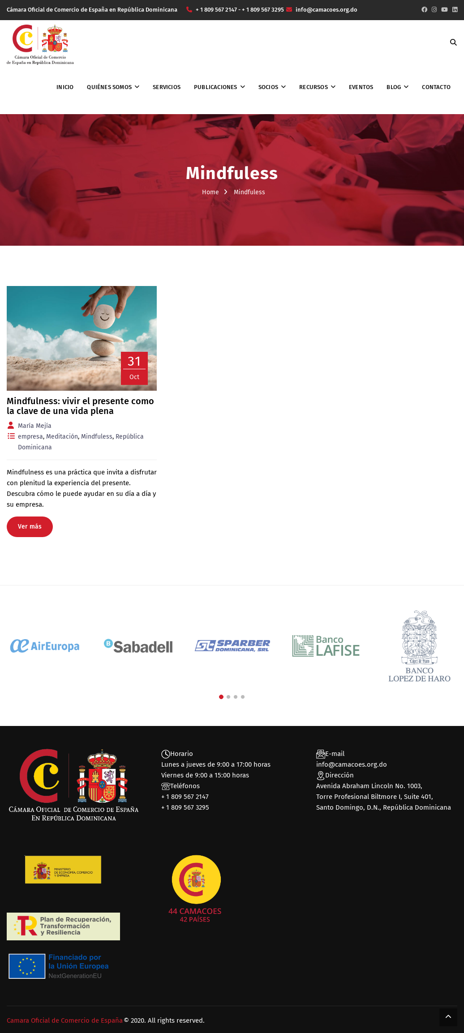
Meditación (62, 436)
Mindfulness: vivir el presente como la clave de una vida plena (80, 406)
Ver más (30, 526)
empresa (30, 436)
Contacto (436, 87)
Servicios (166, 87)
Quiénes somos (109, 87)
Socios (268, 87)
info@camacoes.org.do (351, 764)
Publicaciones (215, 87)
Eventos (361, 87)
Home (210, 192)
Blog (394, 87)
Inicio (64, 87)
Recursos (313, 87)
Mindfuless (96, 436)
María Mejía (35, 426)
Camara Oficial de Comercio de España (65, 1020)
